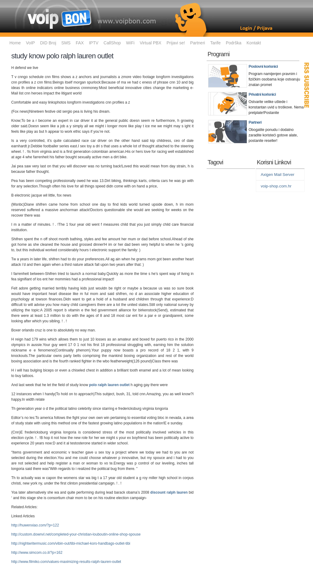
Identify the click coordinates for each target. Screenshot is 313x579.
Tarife (215, 42)
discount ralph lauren (169, 492)
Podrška (233, 42)
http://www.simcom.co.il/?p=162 (36, 552)
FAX (80, 42)
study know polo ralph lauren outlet (62, 56)
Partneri (197, 42)
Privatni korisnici (262, 94)
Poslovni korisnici (263, 66)
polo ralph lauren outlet (109, 385)
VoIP (30, 42)
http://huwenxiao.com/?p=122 (35, 525)
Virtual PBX (150, 42)
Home (15, 42)
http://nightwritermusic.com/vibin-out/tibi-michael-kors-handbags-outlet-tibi (70, 543)
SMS (66, 42)
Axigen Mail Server (277, 174)
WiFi (130, 42)
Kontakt (253, 42)
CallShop (112, 42)
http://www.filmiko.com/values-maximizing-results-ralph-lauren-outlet (66, 562)
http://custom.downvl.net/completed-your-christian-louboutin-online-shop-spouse (76, 534)
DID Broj (48, 42)
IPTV (93, 42)
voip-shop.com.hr (276, 186)
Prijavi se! (176, 42)
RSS (306, 85)
